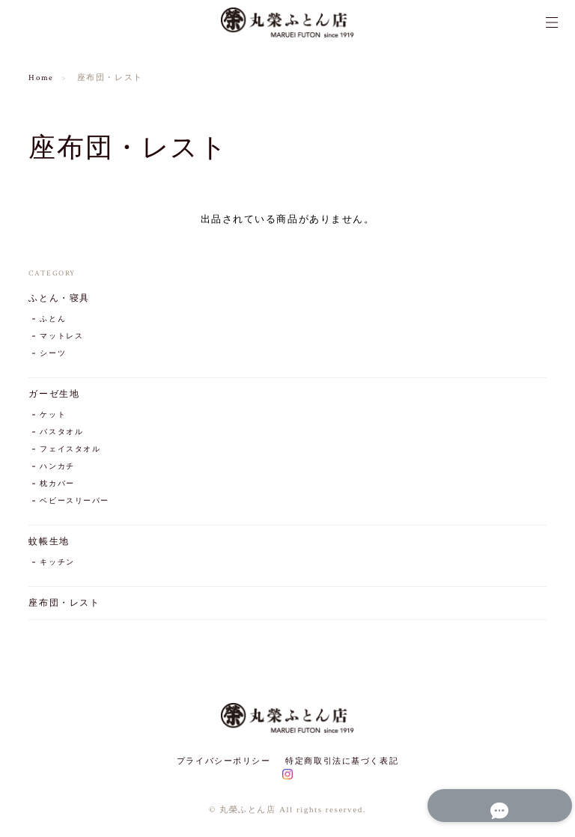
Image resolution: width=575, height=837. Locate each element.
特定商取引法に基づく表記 (341, 760)
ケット (53, 415)
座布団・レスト (64, 603)
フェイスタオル (70, 449)
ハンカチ (57, 467)
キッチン (57, 562)
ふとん (53, 319)
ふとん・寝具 (58, 298)
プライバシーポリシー (224, 760)
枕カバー (57, 484)
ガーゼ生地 (53, 394)
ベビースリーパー (74, 501)
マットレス (61, 336)
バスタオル (61, 432)
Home (40, 78)
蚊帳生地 (48, 542)
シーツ (53, 354)
